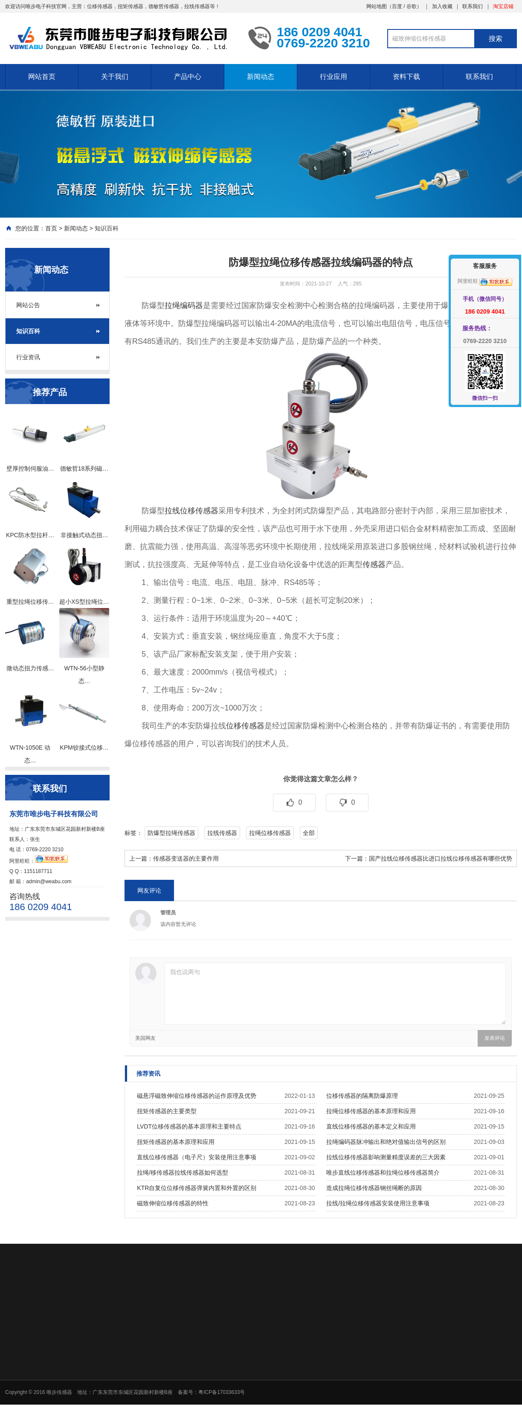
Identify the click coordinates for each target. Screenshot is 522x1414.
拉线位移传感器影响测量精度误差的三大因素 (386, 1157)
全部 (309, 832)
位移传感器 (245, 726)
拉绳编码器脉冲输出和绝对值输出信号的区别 (386, 1141)
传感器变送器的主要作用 (186, 858)
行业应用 (333, 76)
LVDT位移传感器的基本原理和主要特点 (189, 1126)
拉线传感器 (222, 832)
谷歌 (411, 6)
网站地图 (376, 6)
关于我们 (114, 76)
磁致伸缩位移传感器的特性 (173, 1203)
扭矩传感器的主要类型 (167, 1111)
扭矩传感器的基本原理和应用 (176, 1141)
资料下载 (406, 76)
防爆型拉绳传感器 (171, 832)
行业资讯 (28, 357)
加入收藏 (442, 6)
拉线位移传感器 (191, 510)
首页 (51, 228)
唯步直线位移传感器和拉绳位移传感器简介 (383, 1172)
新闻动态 (260, 76)
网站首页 (41, 76)
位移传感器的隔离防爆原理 (362, 1095)
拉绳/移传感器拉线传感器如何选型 (182, 1172)
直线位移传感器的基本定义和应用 (371, 1126)
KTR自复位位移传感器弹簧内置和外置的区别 (196, 1187)
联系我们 (472, 6)
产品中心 (187, 76)
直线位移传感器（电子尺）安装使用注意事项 (196, 1157)
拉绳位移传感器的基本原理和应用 (371, 1111)
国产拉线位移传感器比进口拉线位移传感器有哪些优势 (440, 858)
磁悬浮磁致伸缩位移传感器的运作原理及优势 (196, 1095)
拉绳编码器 (184, 305)
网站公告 (28, 305)
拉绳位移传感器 (270, 832)
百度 (397, 6)
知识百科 (107, 228)
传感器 (374, 564)
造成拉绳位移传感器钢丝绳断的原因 (374, 1187)
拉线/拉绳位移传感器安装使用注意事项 (377, 1203)
